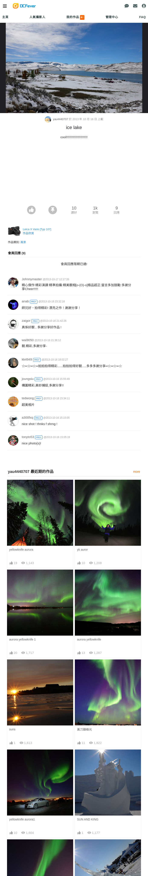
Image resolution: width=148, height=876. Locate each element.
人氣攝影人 (37, 17)
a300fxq (27, 417)
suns (12, 729)
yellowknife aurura (21, 549)
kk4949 (27, 359)
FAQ (142, 17)
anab (25, 301)
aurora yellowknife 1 (22, 639)
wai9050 (28, 340)
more (136, 472)
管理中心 (112, 17)
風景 (23, 242)
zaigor (26, 321)
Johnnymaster (32, 279)
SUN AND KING (87, 819)
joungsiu (28, 379)
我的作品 (75, 17)
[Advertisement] (74, 174)
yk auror (82, 549)
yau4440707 (57, 119)
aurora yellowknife (89, 639)
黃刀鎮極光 (84, 729)
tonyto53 (28, 437)
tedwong (28, 398)
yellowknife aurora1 (22, 819)
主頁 (5, 17)
